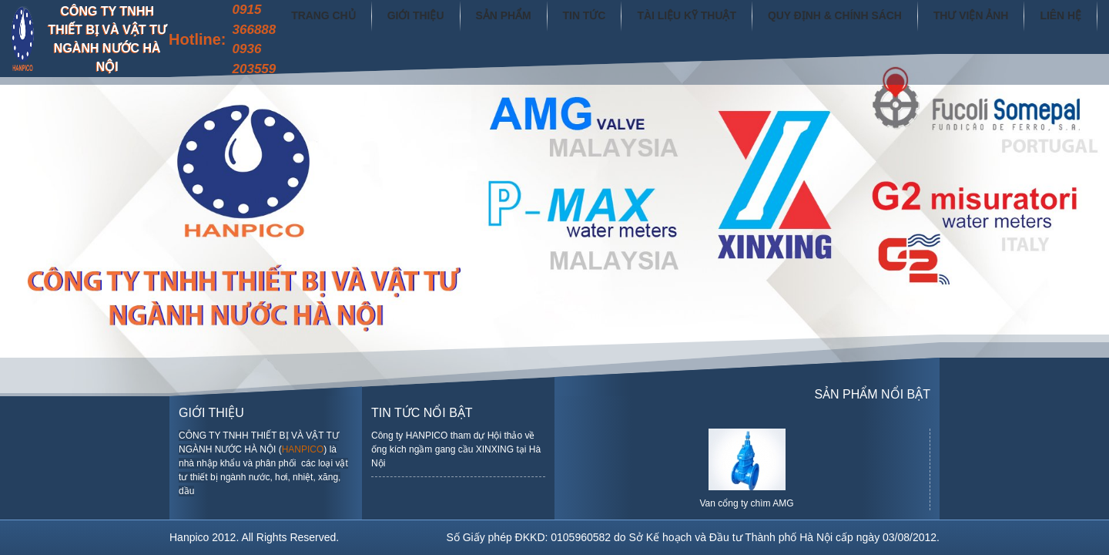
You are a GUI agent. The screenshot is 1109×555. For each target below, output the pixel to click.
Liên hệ (1063, 26)
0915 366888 (332, 19)
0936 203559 (332, 59)
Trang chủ (397, 26)
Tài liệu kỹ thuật (728, 26)
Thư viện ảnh (982, 26)
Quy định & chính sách (860, 26)
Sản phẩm (561, 26)
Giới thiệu (481, 26)
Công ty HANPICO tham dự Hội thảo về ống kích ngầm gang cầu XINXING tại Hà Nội (456, 449)
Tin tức (635, 26)
